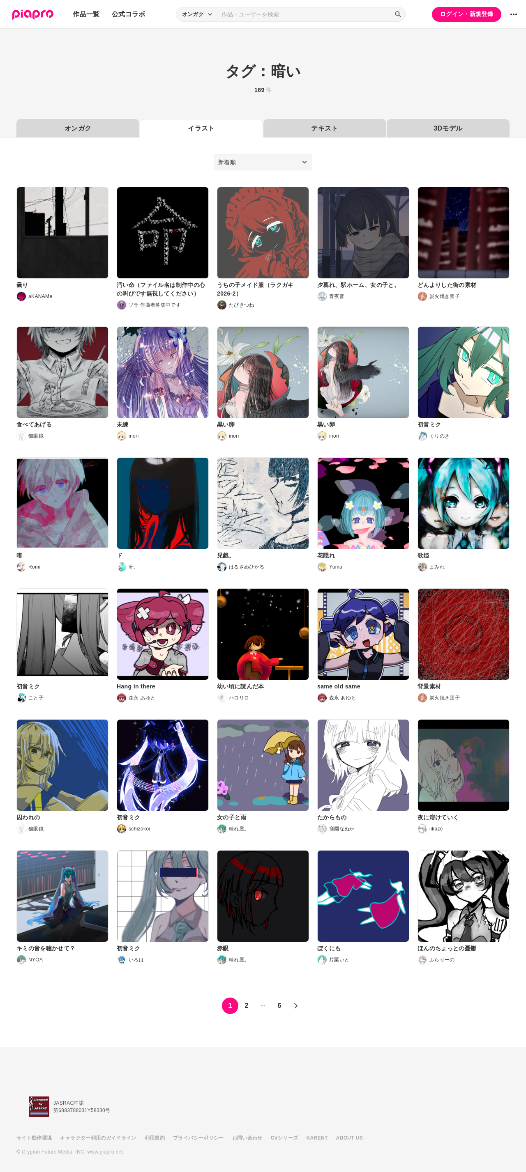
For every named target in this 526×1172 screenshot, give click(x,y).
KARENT (317, 1138)
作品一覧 (86, 14)
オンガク (78, 128)
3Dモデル (448, 128)
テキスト (324, 128)
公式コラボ (128, 14)
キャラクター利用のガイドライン (98, 1138)
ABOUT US (349, 1138)
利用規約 (155, 1138)
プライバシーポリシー (198, 1138)
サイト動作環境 (34, 1138)
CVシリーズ (284, 1138)
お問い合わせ (247, 1138)
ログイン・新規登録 (466, 14)
